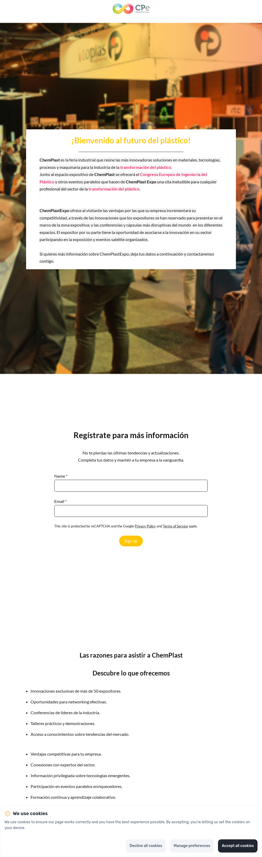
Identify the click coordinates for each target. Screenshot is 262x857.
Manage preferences (192, 846)
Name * (60, 476)
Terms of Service (175, 526)
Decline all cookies (146, 846)
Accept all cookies (238, 846)
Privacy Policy (145, 526)
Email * (60, 501)
